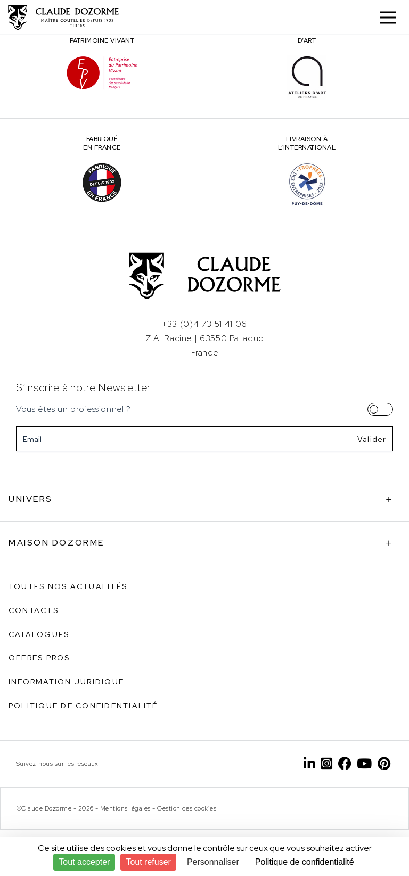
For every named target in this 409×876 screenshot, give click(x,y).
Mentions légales (125, 808)
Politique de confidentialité (83, 705)
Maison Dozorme (56, 542)
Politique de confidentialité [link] (304, 861)
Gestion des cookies (186, 808)
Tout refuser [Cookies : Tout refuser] (148, 861)
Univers (31, 499)
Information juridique (66, 682)
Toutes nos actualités (68, 586)
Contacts (34, 610)
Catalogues (39, 634)
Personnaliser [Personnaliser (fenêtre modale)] (213, 861)
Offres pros (39, 658)
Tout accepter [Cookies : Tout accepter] (84, 861)
